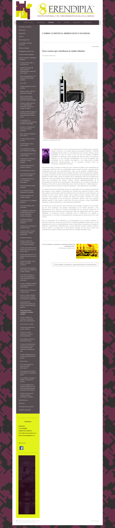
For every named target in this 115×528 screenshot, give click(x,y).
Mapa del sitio (36, 521)
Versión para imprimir (23, 521)
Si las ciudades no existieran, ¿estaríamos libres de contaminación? (75, 265)
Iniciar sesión (95, 521)
